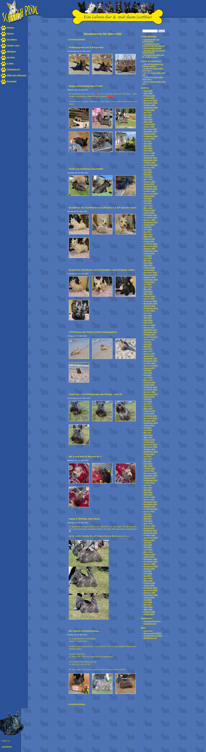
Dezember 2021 (150, 215)
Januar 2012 (149, 499)
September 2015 (151, 394)
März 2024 (148, 151)
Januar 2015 (149, 413)
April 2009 (148, 578)
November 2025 (150, 103)
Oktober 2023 (149, 163)
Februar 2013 (149, 468)
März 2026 (148, 93)
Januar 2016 (149, 385)
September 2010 (151, 538)
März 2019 (148, 294)
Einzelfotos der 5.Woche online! (152, 65)
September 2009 (151, 566)
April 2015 (148, 406)
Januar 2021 (149, 241)
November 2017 (150, 332)
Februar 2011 (149, 526)
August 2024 (149, 139)
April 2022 (148, 206)
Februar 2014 (149, 440)
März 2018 (148, 323)
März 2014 (148, 437)
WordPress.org (150, 638)
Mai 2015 (147, 404)
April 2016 (148, 378)
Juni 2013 (148, 459)
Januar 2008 (149, 614)
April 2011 (148, 521)
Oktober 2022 (149, 191)
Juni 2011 (148, 516)
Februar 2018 (149, 325)
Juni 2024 (148, 143)
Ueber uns (13, 45)
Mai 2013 (147, 461)
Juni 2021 (148, 229)
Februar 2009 (149, 583)
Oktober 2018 (149, 306)
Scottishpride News (152, 621)
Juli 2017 (147, 342)
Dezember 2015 (150, 387)
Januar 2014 (149, 442)
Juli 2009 (147, 571)
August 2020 (149, 253)
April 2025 (148, 120)
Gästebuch (13, 69)
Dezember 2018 (150, 301)
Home (10, 27)
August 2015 (149, 397)
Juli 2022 (147, 198)
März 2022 (148, 208)
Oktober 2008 (149, 593)
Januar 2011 (149, 528)
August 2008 (149, 597)
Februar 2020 (149, 268)
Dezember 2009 (150, 559)
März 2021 (148, 237)
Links (10, 63)
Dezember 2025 (150, 100)
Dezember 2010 (150, 531)
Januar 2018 (149, 327)
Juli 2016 (147, 370)
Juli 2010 (147, 542)
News (10, 33)
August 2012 (149, 483)
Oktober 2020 (149, 249)
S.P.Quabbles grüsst (152, 48)
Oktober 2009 (149, 564)
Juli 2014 (147, 428)
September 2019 (151, 280)
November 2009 (150, 562)
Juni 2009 (148, 574)
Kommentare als (153, 636)
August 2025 (149, 110)
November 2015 (150, 390)
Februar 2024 (149, 153)
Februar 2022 (149, 210)
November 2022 (150, 189)
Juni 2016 (148, 373)
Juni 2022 (148, 201)
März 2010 (148, 552)
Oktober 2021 (149, 220)
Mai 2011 (147, 519)
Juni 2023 (148, 172)
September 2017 (151, 337)
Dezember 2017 (150, 330)
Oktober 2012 (149, 478)
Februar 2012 (149, 497)
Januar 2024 (149, 155)
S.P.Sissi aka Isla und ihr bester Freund (153, 52)
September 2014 (151, 423)
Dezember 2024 (150, 129)
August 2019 (149, 282)
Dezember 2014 (150, 416)
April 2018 (148, 320)
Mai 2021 (147, 232)
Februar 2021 (149, 239)
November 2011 (150, 504)
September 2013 (151, 452)
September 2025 (151, 108)
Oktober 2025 (149, 105)
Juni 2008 (148, 602)
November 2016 (150, 361)
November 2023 (150, 160)
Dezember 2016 (150, 358)
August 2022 (149, 196)
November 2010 (150, 533)
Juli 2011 (147, 514)
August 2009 (149, 569)
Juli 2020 (147, 256)
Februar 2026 (149, 96)
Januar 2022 (149, 213)
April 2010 (148, 550)
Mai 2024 (147, 146)
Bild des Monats (16, 75)
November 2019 (150, 275)
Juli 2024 (147, 141)
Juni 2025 (148, 115)
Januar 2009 (149, 585)
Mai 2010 (147, 547)
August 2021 (149, 225)
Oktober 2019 (149, 277)
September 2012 (151, 480)
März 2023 (148, 179)
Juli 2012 (147, 485)
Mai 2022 (147, 203)
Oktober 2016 (149, 363)
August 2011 (149, 511)
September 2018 (151, 308)
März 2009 (148, 581)
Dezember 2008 (150, 588)
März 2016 (148, 380)
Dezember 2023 (150, 158)
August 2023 (149, 167)
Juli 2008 (147, 600)
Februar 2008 (149, 612)
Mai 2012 (147, 490)
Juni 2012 (148, 488)
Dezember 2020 (150, 244)
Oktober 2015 (149, 392)
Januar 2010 (149, 557)
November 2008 (150, 590)
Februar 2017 (149, 354)
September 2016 (151, 366)
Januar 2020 (149, 270)
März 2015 (148, 409)
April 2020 (148, 263)
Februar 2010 (149, 554)
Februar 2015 (149, 411)
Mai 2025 (147, 117)
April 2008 (148, 607)
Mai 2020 (147, 261)
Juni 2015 (148, 401)
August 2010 (149, 540)
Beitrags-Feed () (152, 633)
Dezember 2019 (150, 272)
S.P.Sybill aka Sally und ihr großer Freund (153, 56)
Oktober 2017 (149, 335)
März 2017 (148, 351)
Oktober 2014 (149, 421)
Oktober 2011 (149, 507)
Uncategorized (150, 624)
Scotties (12, 39)
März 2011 (148, 523)
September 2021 (151, 222)
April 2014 (148, 435)
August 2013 (149, 454)
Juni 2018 (148, 315)
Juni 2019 (148, 287)
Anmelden (148, 631)
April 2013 (148, 464)
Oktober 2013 (149, 449)
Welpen (11, 51)
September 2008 (151, 595)
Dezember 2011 (150, 502)
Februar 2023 (149, 182)
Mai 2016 (147, 375)
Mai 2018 (147, 318)
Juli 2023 (147, 170)
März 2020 (148, 265)
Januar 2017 (149, 356)
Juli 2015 (147, 399)
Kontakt (11, 81)
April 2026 (148, 91)
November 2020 (150, 246)
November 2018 (150, 304)
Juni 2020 (148, 258)
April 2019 (148, 292)
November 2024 (150, 131)
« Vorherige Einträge (76, 39)
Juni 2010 (148, 545)
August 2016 (149, 368)
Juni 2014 (148, 430)
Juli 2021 (147, 227)
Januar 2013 (149, 471)
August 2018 (149, 311)
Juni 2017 (148, 344)
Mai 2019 (147, 289)
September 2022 (151, 194)
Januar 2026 (149, 98)
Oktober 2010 (149, 535)
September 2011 (151, 509)
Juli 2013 (147, 456)
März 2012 (148, 495)
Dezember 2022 (150, 186)
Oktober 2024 (149, 134)
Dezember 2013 (150, 444)
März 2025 (148, 122)
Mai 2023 (147, 174)
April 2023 (148, 177)
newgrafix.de (7, 747)
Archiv (11, 57)
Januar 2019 (149, 299)
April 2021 (148, 234)
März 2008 (148, 609)
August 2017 (149, 339)
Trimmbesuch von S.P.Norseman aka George (153, 45)
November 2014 (150, 418)
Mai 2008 (147, 605)
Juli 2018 (147, 313)
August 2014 (149, 425)
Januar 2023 (149, 184)
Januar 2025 (149, 127)
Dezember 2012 (150, 473)
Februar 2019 (149, 296)
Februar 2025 (149, 124)
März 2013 (148, 466)
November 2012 (150, 476)
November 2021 (150, 217)
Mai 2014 (147, 433)
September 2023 (151, 165)
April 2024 (148, 148)
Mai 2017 (147, 347)
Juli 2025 (147, 112)
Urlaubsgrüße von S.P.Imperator (150, 40)
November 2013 (150, 447)
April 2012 (148, 492)
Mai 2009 (147, 576)
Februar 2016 (149, 382)
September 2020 (151, 251)
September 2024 (151, 136)
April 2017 (148, 349)
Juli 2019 (147, 284)
